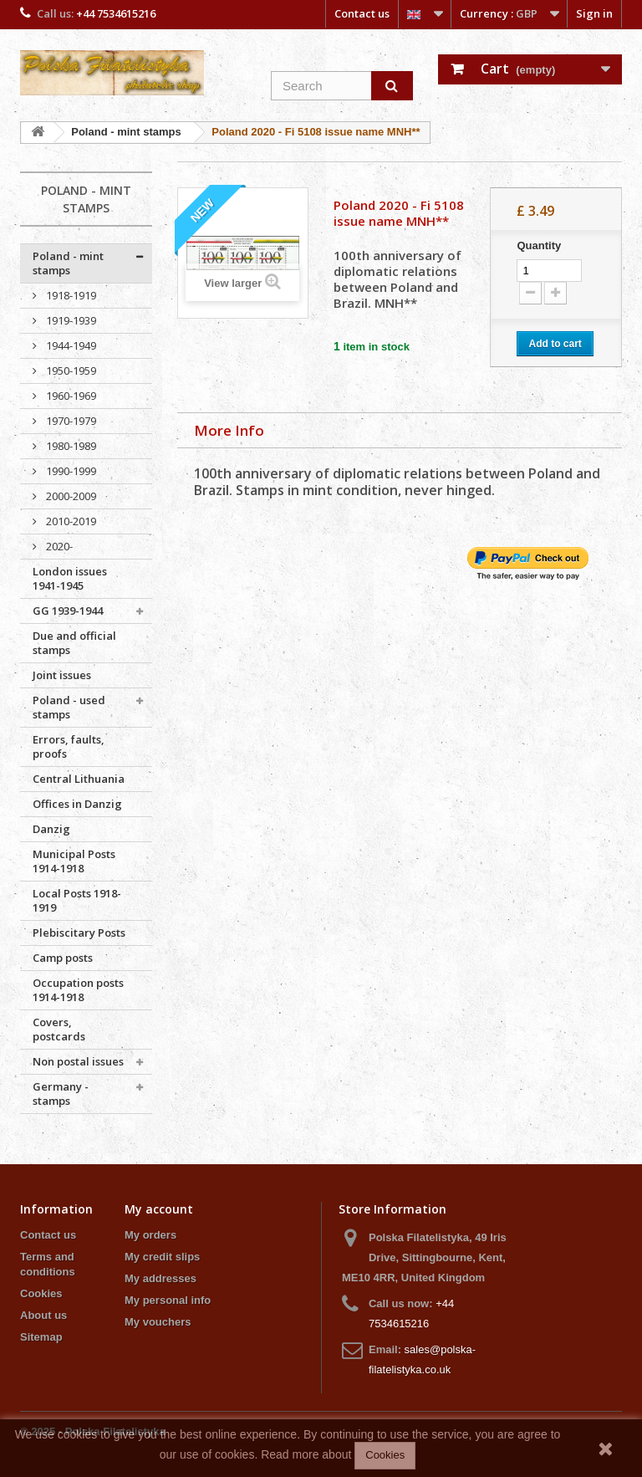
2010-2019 (69, 521)
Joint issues (62, 674)
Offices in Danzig (77, 803)
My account (159, 1209)
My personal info (168, 1300)
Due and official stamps (74, 642)
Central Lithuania (79, 778)
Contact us (362, 13)
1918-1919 (69, 295)
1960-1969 (69, 395)
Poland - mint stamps (68, 263)
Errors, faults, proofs (68, 746)
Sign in (594, 13)
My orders (150, 1235)
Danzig (51, 828)
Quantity (539, 245)
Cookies (41, 1293)
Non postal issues (78, 1061)
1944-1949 (69, 345)
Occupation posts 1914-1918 (78, 989)
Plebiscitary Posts (79, 932)
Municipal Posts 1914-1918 (74, 861)
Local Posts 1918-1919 (77, 900)
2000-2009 (69, 495)
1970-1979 (69, 420)
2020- (58, 546)
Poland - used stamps (69, 707)
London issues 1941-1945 (70, 578)
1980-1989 (69, 445)
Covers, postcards (59, 1029)
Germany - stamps (61, 1093)
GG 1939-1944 (68, 610)
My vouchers (158, 1322)
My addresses (160, 1278)
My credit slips (162, 1256)
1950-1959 (69, 370)
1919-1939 (69, 320)
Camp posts (63, 957)
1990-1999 (69, 470)
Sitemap (41, 1337)
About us (43, 1315)
